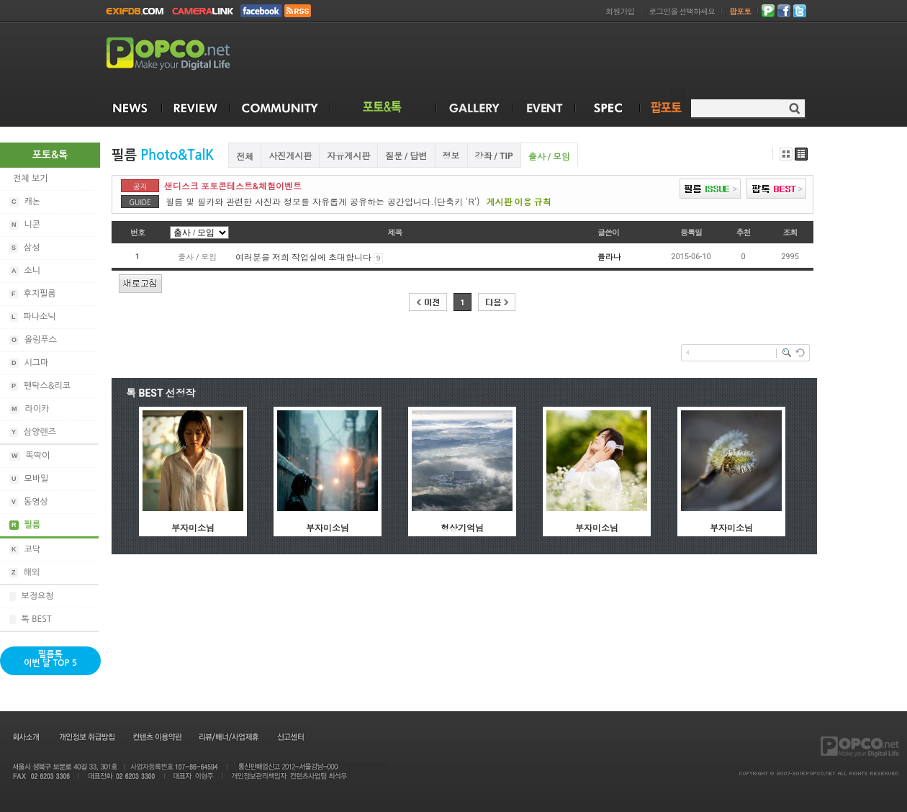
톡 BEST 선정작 (161, 393)
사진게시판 (290, 156)
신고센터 (290, 736)
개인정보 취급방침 (86, 736)
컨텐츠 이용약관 (156, 736)
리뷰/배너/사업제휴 (228, 736)
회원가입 (619, 12)
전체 (244, 157)
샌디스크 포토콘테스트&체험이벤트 (233, 186)
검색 (794, 108)
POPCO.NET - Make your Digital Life (185, 54)
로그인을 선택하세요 (682, 12)
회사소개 (25, 736)
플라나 (609, 257)
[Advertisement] (862, 358)
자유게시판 (348, 156)
